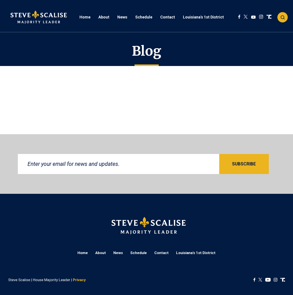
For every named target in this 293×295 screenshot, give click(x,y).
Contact (167, 17)
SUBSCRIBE (244, 164)
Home (84, 17)
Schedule (143, 17)
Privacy (79, 280)
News (122, 17)
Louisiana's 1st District (203, 17)
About (103, 17)
